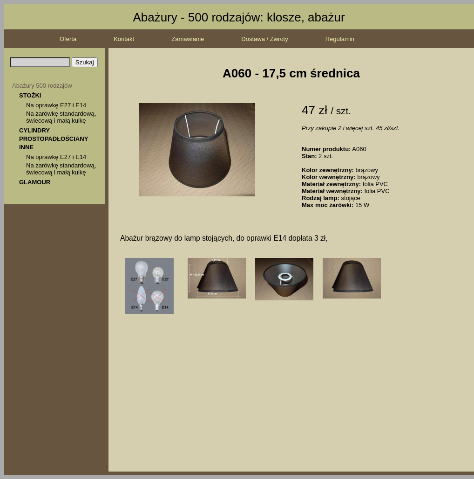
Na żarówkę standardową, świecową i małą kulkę (61, 117)
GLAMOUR (34, 182)
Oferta (68, 38)
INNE (26, 147)
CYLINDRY (34, 130)
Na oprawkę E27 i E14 (56, 105)
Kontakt (124, 38)
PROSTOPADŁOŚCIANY (53, 138)
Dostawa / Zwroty (264, 38)
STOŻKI (30, 95)
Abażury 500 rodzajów (42, 85)
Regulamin (339, 38)
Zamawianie (187, 38)
